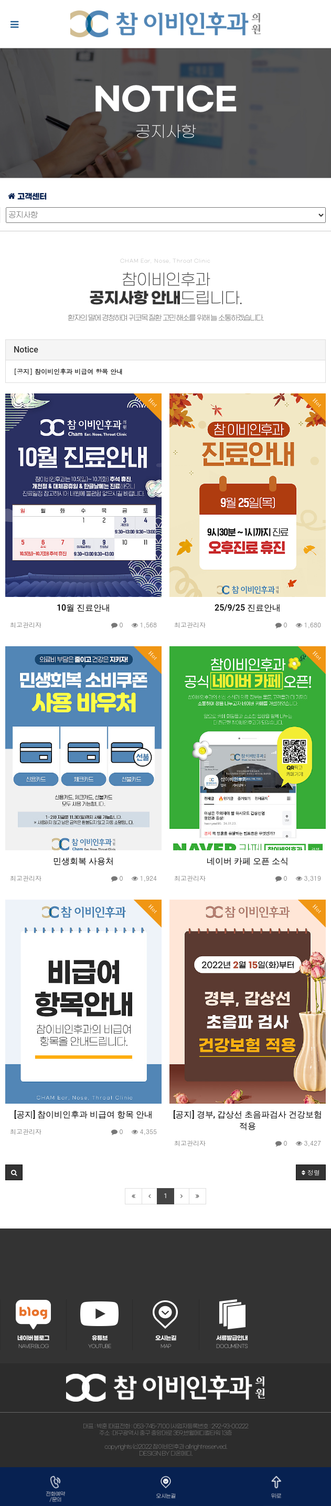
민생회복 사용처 (83, 861)
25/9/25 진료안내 (248, 608)
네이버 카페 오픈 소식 (248, 861)
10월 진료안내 (83, 608)
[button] (14, 1172)
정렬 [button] (311, 1172)
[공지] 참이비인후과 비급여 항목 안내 (83, 1114)
